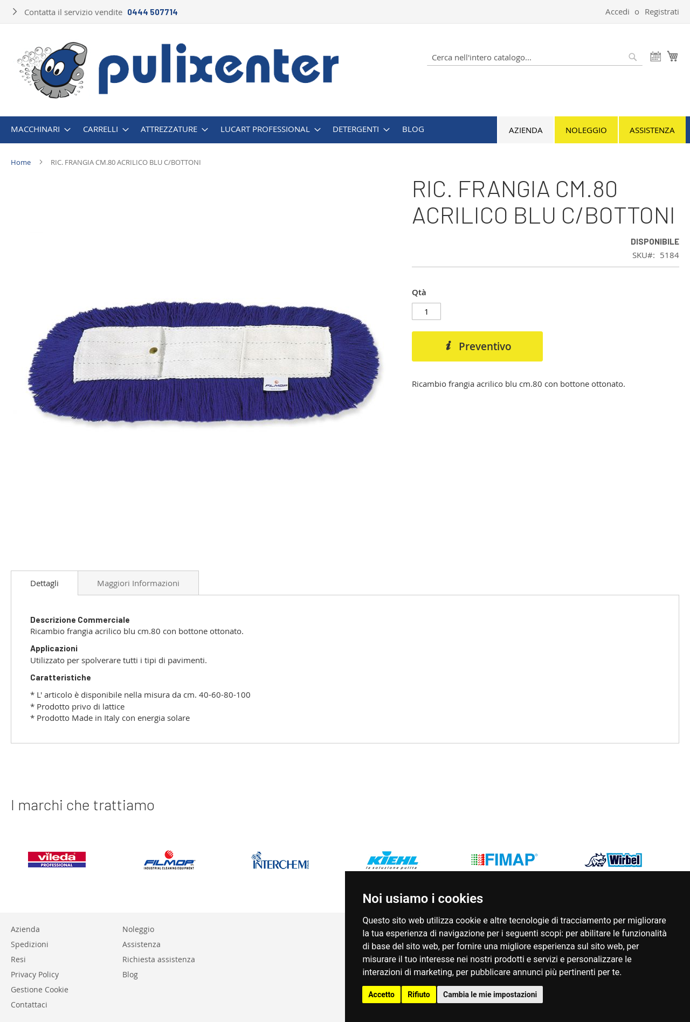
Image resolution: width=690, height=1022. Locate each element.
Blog (130, 974)
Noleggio (586, 129)
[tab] (44, 583)
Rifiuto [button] (419, 994)
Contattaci (29, 1004)
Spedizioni (30, 944)
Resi (18, 959)
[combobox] (535, 57)
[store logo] (178, 69)
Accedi (617, 11)
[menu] (345, 129)
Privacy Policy (35, 974)
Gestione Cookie (39, 989)
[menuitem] (37, 129)
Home (21, 162)
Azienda (526, 129)
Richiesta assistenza (158, 959)
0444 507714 (152, 12)
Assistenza (652, 129)
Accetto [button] (381, 994)
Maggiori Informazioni (138, 583)
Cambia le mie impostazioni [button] (490, 994)
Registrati (662, 11)
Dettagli (44, 583)
